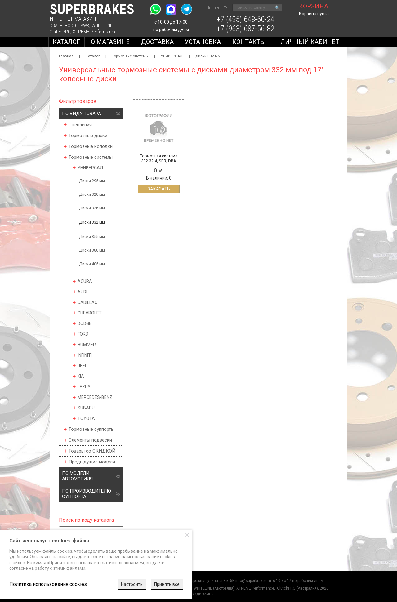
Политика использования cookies (48, 584)
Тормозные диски (88, 135)
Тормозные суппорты (91, 429)
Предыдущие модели (92, 462)
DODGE (84, 323)
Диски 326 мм (92, 208)
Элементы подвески (90, 440)
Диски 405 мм (92, 263)
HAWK (83, 26)
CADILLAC (87, 302)
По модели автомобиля (77, 476)
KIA (81, 376)
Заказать (159, 188)
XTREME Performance (95, 32)
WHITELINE (102, 26)
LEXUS (84, 386)
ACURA (85, 281)
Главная (66, 56)
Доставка (157, 42)
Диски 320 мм (92, 194)
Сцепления (80, 124)
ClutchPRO (60, 32)
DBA (54, 26)
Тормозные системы (130, 56)
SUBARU (86, 407)
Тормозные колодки (91, 146)
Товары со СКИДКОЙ (92, 451)
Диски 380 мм (92, 250)
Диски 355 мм (92, 236)
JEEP (83, 365)
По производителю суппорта (86, 493)
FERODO (68, 26)
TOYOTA (86, 418)
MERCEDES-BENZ (95, 397)
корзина (313, 6)
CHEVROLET (90, 312)
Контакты (249, 42)
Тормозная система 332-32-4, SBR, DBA (158, 158)
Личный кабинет (309, 42)
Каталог (66, 42)
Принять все (167, 584)
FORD (83, 334)
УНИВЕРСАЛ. (172, 56)
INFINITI (85, 355)
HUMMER (87, 344)
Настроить (132, 584)
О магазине (110, 42)
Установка (203, 42)
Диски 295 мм (92, 180)
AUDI (82, 291)
